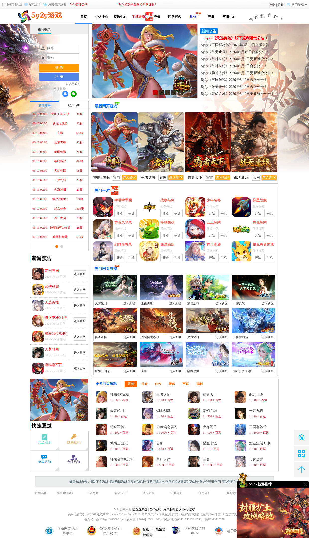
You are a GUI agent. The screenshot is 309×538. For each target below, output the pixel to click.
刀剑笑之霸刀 (150, 337)
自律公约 (155, 509)
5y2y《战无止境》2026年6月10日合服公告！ (235, 52)
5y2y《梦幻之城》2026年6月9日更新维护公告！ (237, 94)
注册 (281, 5)
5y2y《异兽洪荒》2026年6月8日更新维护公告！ (237, 73)
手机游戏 (138, 17)
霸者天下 (121, 493)
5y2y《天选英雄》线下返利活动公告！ (236, 38)
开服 (211, 17)
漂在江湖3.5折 (242, 371)
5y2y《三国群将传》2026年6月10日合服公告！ (237, 45)
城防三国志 (102, 371)
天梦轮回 (101, 303)
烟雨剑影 (147, 303)
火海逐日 (193, 337)
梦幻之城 (193, 303)
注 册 (59, 76)
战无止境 (148, 493)
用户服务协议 (172, 509)
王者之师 (93, 493)
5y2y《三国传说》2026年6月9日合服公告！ (234, 80)
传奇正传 (101, 337)
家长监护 (189, 509)
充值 (156, 17)
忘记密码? (72, 84)
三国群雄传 (240, 337)
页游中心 (120, 17)
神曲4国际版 (65, 493)
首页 (83, 17)
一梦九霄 (239, 303)
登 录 (59, 67)
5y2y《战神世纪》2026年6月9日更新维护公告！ (237, 59)
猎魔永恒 (193, 371)
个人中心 (101, 17)
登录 (272, 5)
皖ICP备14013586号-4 (110, 519)
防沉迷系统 (139, 509)
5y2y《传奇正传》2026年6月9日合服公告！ (234, 87)
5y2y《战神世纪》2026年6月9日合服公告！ (234, 66)
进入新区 (129, 303)
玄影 (144, 371)
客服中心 (229, 17)
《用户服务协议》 (211, 514)
